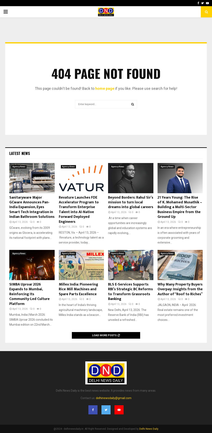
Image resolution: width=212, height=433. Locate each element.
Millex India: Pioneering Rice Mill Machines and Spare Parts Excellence (78, 289)
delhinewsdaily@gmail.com (113, 398)
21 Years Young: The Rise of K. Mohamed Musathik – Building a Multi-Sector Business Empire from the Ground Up (180, 207)
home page (104, 88)
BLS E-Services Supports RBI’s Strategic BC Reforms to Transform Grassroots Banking (130, 291)
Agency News (18, 167)
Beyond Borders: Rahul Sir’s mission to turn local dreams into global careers (130, 202)
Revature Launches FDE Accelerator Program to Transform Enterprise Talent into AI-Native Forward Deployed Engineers (79, 209)
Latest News (19, 153)
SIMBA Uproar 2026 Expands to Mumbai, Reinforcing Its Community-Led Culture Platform (29, 294)
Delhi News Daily (148, 428)
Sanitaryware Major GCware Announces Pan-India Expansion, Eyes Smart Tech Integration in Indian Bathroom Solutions (31, 207)
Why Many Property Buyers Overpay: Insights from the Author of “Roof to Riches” (180, 289)
